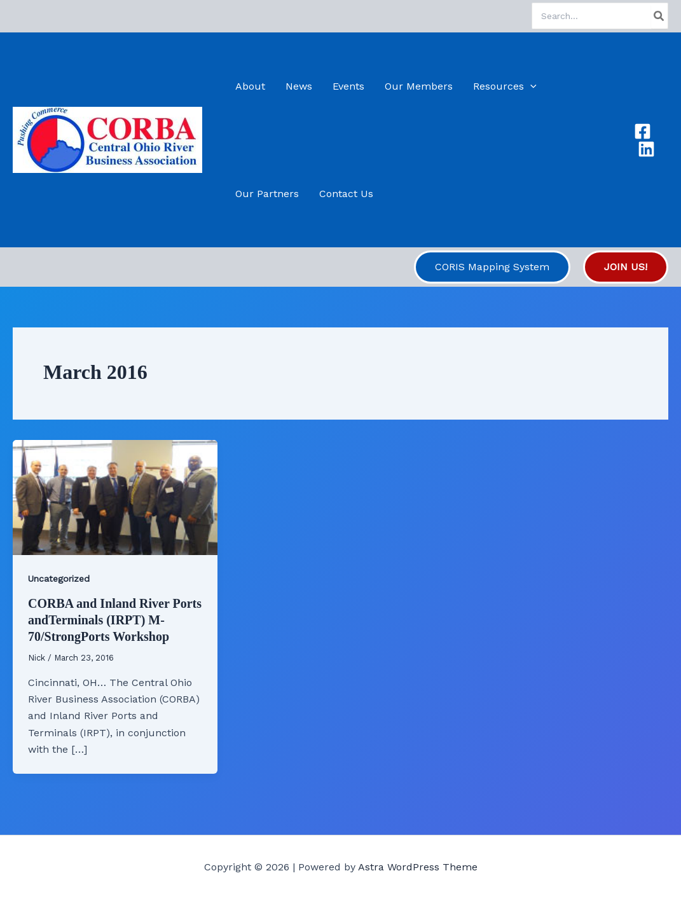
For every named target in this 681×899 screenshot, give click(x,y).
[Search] (659, 16)
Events (348, 86)
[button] (492, 267)
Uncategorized (59, 578)
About (250, 86)
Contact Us (346, 194)
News (298, 86)
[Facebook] (642, 131)
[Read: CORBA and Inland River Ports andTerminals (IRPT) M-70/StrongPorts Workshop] (115, 496)
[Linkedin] (646, 149)
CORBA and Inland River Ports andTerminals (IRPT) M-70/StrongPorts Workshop (115, 619)
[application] (530, 86)
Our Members (419, 86)
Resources (505, 86)
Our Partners (267, 194)
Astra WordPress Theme (418, 867)
